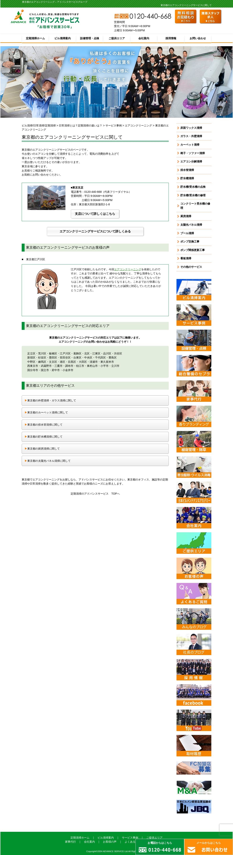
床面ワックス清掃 (191, 127)
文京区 (53, 361)
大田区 (83, 361)
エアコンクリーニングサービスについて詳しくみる (95, 231)
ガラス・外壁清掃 (191, 136)
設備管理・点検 (89, 38)
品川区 (107, 353)
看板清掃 (185, 258)
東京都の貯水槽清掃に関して (44, 436)
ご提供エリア (117, 38)
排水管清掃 (187, 170)
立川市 (115, 365)
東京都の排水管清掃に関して (44, 424)
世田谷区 (65, 357)
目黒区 (72, 361)
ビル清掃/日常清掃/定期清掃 (39, 125)
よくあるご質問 (134, 841)
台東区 (77, 357)
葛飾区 (77, 353)
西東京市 (32, 365)
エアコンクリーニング (138, 125)
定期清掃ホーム (35, 38)
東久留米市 (107, 361)
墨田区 (53, 357)
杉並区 (42, 357)
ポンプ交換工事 (189, 241)
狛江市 (80, 365)
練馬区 (42, 361)
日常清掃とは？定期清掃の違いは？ (80, 125)
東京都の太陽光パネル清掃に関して (48, 460)
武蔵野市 (46, 365)
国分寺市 (32, 370)
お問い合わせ (198, 38)
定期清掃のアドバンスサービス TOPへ (95, 493)
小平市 (104, 365)
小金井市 (68, 370)
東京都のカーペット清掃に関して (46, 412)
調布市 (69, 365)
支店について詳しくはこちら (95, 213)
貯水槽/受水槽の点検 (193, 186)
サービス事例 (113, 125)
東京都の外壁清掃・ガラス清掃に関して (50, 400)
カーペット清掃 (189, 144)
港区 (62, 361)
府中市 (56, 370)
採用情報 (170, 38)
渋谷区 (118, 353)
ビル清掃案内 (62, 38)
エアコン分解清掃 (191, 161)
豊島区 (113, 357)
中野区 (31, 361)
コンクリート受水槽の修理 (195, 205)
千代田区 (100, 357)
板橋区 (53, 353)
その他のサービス (191, 266)
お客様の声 (109, 841)
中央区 (88, 357)
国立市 (45, 370)
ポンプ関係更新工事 (192, 250)
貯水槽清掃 (187, 178)
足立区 (31, 353)
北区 (87, 353)
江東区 (96, 353)
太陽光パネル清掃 (191, 224)
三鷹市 (58, 365)
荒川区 (42, 353)
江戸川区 (65, 353)
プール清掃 (187, 233)
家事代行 (70, 841)
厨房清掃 (185, 216)
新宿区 (31, 357)
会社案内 (143, 38)
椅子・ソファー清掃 (192, 153)
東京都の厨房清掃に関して (42, 448)
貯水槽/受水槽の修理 (193, 195)
